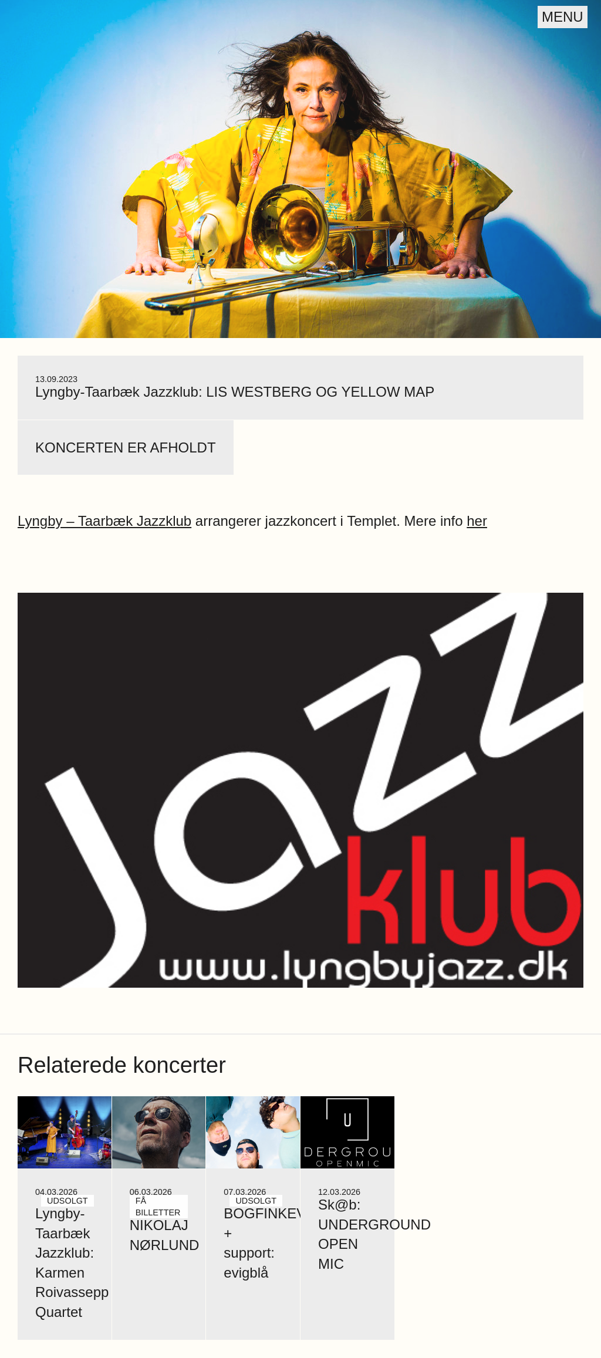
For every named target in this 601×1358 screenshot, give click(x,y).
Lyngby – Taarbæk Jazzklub (104, 521)
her (477, 521)
